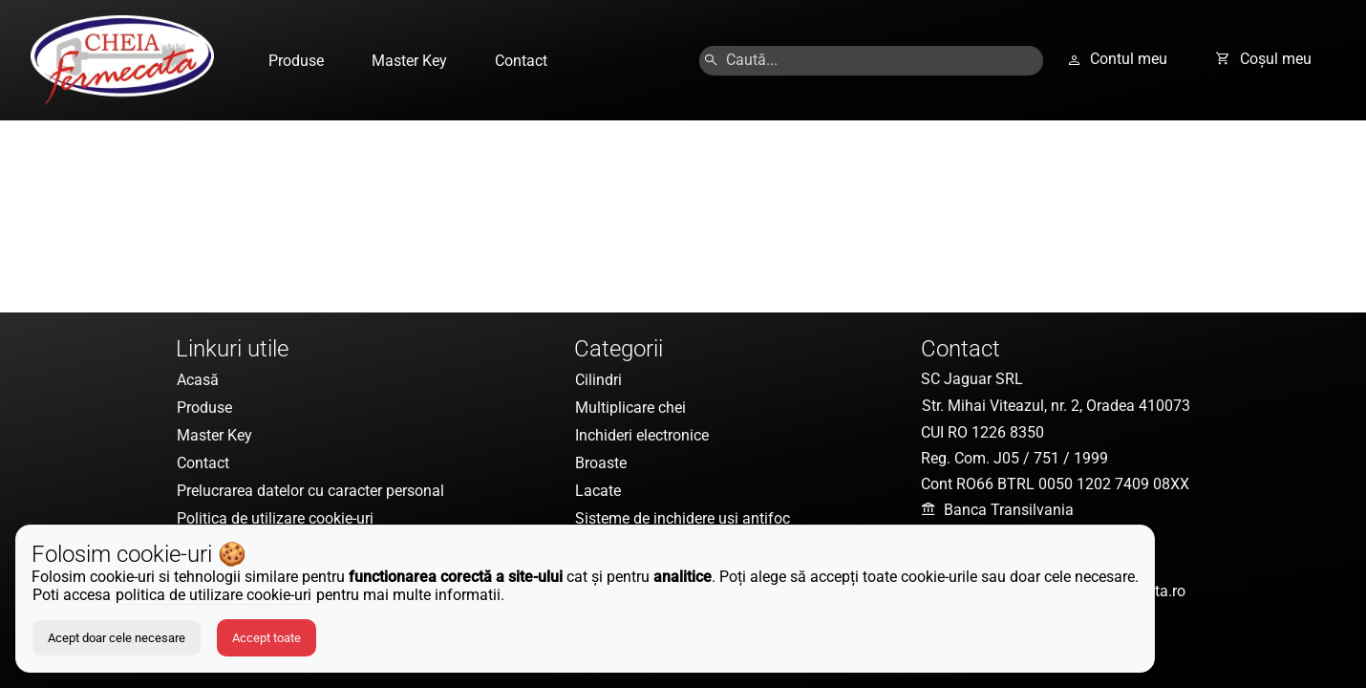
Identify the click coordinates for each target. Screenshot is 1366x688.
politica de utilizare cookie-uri (215, 595)
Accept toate (266, 638)
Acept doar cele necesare (116, 638)
